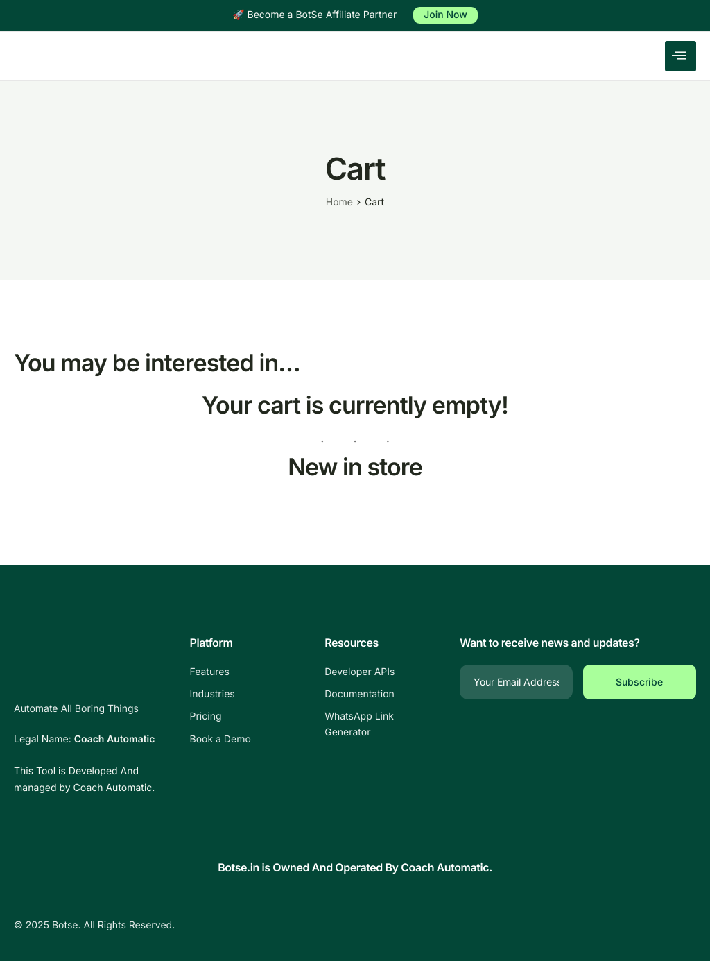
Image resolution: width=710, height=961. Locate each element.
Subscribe (639, 682)
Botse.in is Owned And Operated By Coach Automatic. (355, 867)
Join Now (445, 15)
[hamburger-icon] (680, 56)
